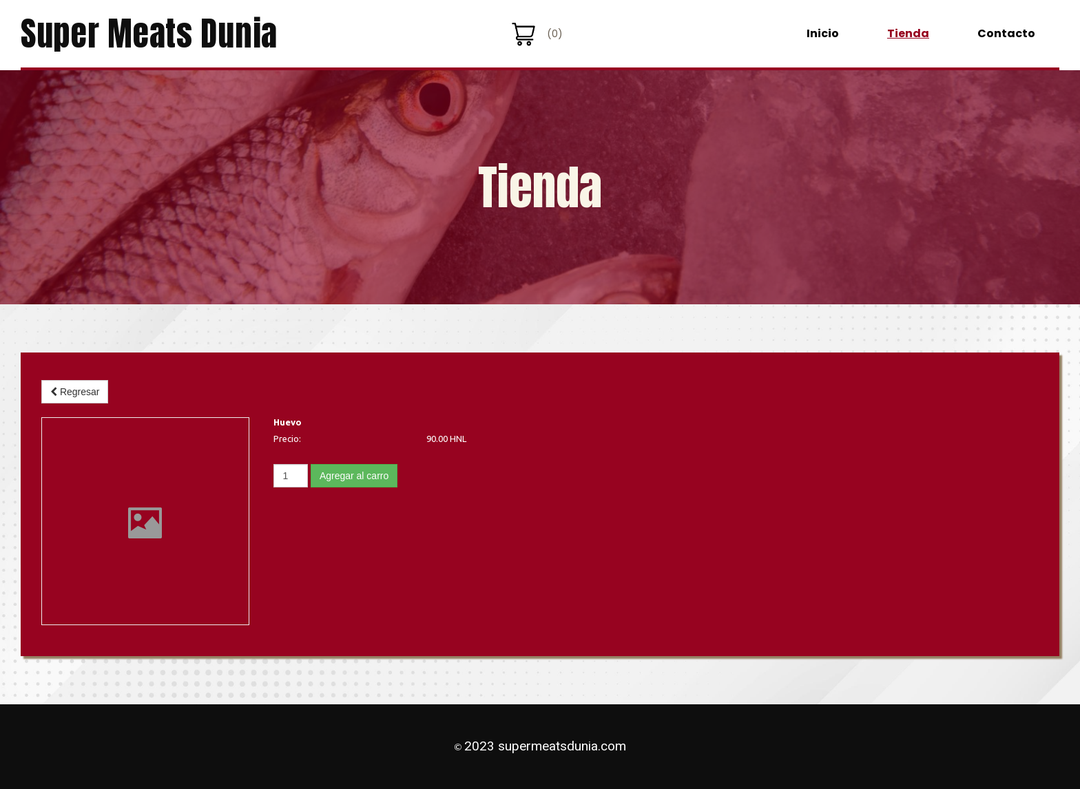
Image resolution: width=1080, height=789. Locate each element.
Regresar (74, 391)
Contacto (1006, 33)
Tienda (908, 33)
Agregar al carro (354, 475)
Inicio (823, 33)
